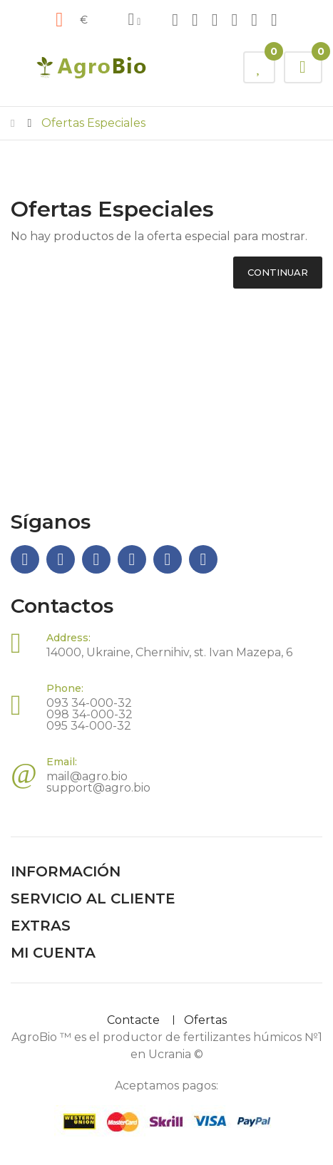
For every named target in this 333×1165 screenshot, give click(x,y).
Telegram (195, 20)
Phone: (64, 688)
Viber (235, 20)
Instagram (215, 20)
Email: (61, 762)
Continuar (277, 272)
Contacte (133, 1020)
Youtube (254, 20)
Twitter (274, 20)
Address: (68, 638)
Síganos (51, 522)
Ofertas (205, 1020)
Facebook (175, 20)
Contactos (62, 606)
